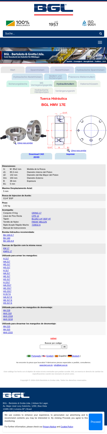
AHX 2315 (8, 332)
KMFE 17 (7, 251)
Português (34, 356)
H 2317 (6, 282)
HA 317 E (7, 297)
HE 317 (6, 276)
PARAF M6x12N (39, 222)
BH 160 (6, 238)
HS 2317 (7, 291)
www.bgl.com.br (46, 365)
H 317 (6, 270)
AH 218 (6, 310)
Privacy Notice (49, 426)
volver (53, 338)
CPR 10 (35, 216)
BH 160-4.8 (8, 241)
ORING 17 (36, 213)
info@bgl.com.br (61, 365)
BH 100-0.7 (8, 235)
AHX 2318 (8, 316)
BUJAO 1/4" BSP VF (41, 219)
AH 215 (6, 326)
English (47, 356)
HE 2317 (7, 288)
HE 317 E (7, 300)
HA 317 (6, 273)
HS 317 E (7, 303)
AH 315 (6, 329)
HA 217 (6, 261)
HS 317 (6, 279)
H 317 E (7, 294)
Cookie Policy (67, 426)
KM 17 (6, 248)
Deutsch (73, 356)
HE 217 (6, 264)
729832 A (36, 225)
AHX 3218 (8, 319)
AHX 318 (7, 313)
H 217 (6, 258)
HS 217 (6, 267)
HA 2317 (7, 285)
